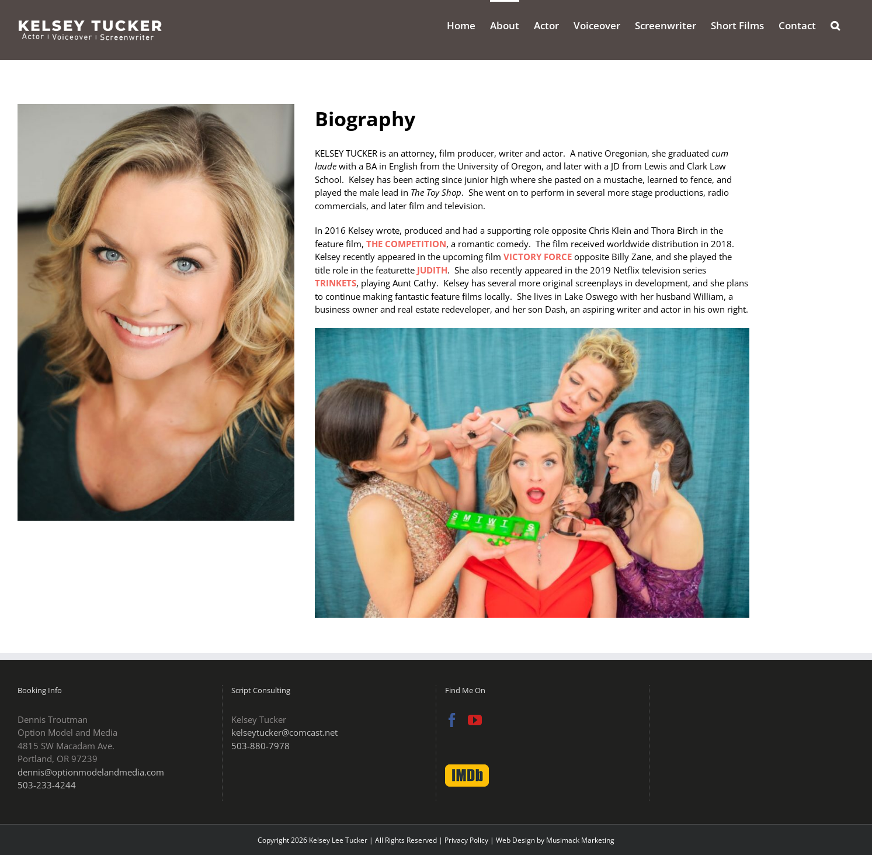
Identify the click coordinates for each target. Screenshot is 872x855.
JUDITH (432, 270)
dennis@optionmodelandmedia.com (91, 772)
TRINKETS (335, 283)
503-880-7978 (260, 746)
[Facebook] (452, 720)
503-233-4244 (47, 785)
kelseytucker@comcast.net (284, 732)
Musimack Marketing (580, 840)
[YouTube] (475, 720)
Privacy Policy (466, 840)
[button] (835, 24)
